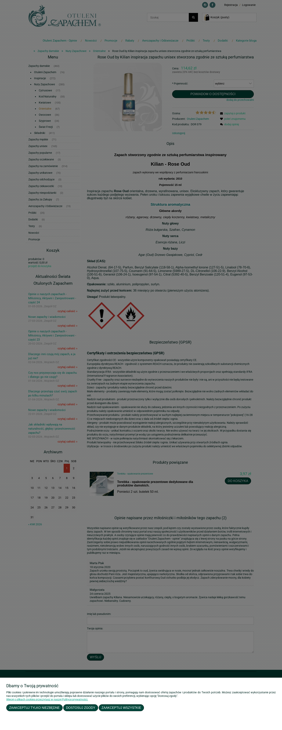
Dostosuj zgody (80, 707)
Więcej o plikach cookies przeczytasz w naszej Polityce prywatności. (47, 699)
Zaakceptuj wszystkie (121, 707)
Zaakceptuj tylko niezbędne (34, 707)
